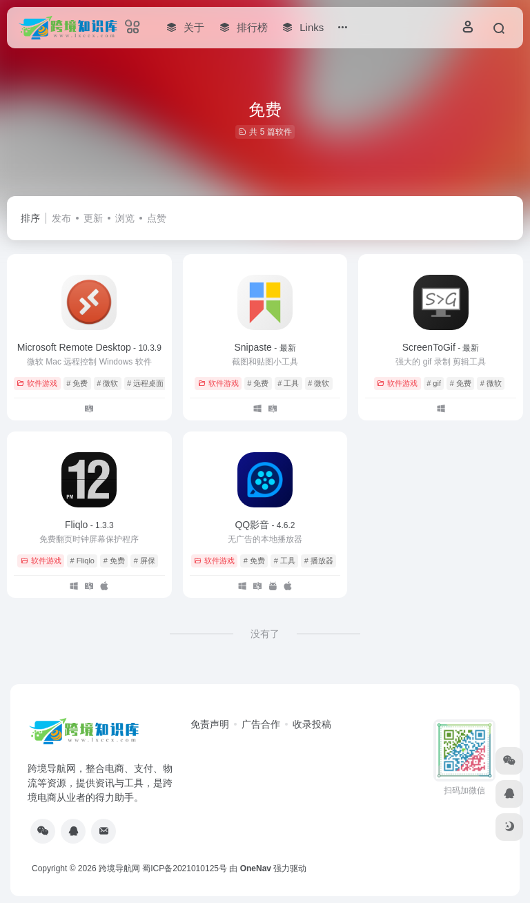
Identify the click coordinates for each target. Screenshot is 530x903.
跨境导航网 (119, 868)
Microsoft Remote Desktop (89, 347)
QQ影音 (265, 524)
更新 (93, 218)
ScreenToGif (441, 347)
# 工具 (288, 383)
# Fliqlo (82, 560)
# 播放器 (318, 560)
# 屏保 (144, 560)
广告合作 (261, 724)
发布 (61, 218)
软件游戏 (37, 383)
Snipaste (264, 347)
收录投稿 (312, 724)
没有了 (265, 633)
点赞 (156, 218)
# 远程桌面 (145, 383)
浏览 (125, 218)
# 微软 (107, 383)
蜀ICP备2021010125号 (184, 868)
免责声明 (209, 724)
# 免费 (77, 383)
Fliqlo (89, 524)
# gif (433, 383)
